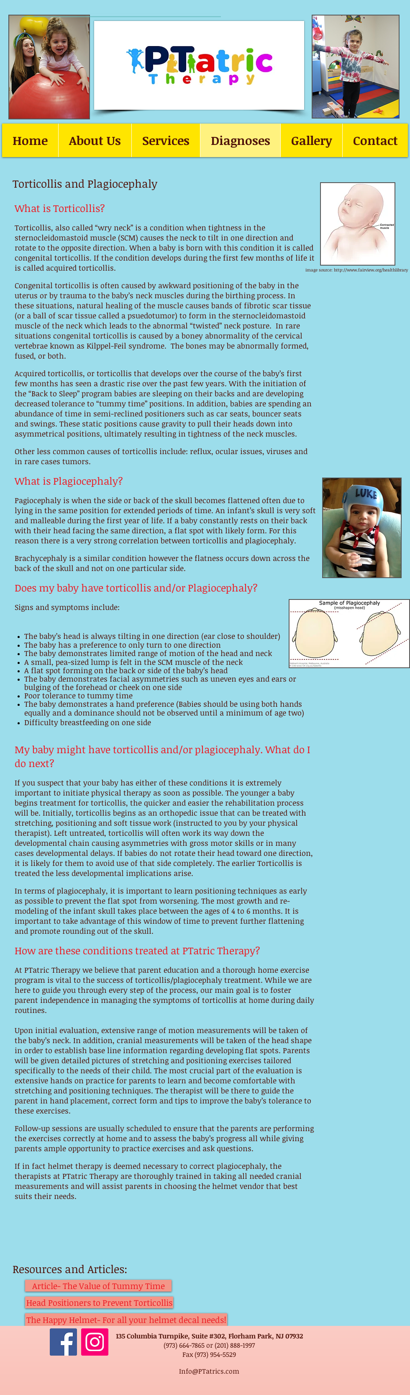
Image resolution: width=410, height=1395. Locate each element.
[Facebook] (63, 1342)
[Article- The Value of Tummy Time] (98, 1286)
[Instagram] (94, 1342)
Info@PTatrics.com (209, 1371)
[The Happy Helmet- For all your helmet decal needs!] (126, 1319)
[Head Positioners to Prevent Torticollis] (99, 1302)
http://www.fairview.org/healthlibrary (371, 270)
